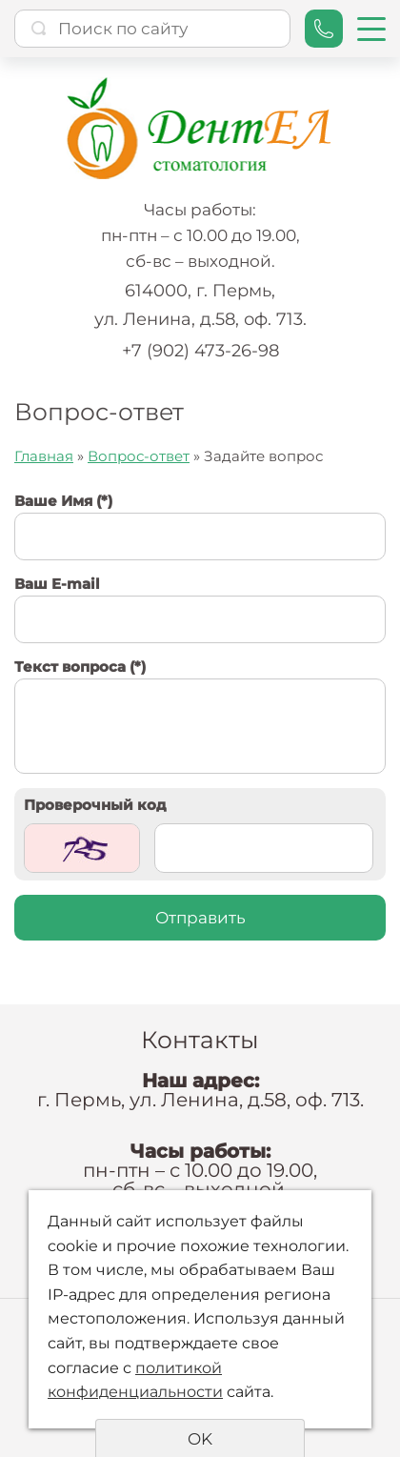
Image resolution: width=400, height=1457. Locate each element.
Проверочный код (95, 805)
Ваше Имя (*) (63, 501)
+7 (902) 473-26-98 (200, 350)
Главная (43, 456)
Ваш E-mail (57, 584)
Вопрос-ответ (139, 456)
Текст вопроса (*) (80, 667)
